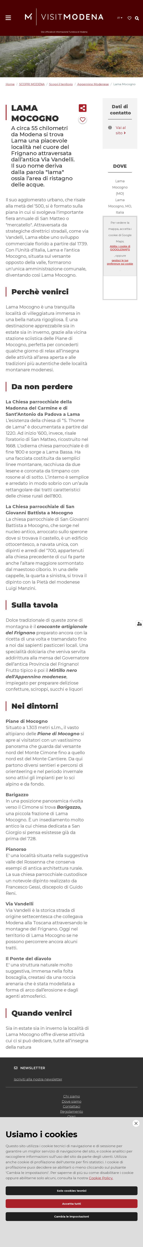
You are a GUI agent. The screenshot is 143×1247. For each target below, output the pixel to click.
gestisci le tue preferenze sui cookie (120, 262)
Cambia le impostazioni (71, 1216)
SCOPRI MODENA (32, 84)
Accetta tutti (71, 1203)
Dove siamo (71, 1102)
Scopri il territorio (61, 84)
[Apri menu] (8, 18)
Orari (71, 1117)
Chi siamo (71, 1096)
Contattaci (71, 1106)
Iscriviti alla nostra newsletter (38, 1079)
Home (10, 84)
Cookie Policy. (101, 1178)
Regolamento (71, 1112)
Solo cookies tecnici (71, 1190)
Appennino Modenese (93, 84)
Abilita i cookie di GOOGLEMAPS (120, 248)
